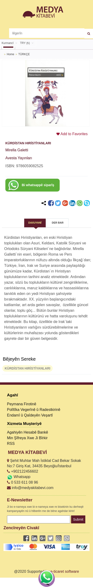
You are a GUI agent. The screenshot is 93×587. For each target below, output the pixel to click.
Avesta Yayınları (18, 158)
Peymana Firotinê (21, 404)
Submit (78, 519)
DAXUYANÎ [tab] (34, 222)
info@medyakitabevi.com (30, 488)
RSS (11, 444)
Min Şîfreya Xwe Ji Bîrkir (27, 438)
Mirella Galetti (16, 150)
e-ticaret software (64, 571)
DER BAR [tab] (57, 222)
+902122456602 (22, 471)
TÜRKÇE (24, 54)
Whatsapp (18, 477)
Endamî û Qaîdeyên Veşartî (30, 415)
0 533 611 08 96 (22, 482)
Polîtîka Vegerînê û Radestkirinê (33, 410)
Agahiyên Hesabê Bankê (27, 432)
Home (10, 54)
